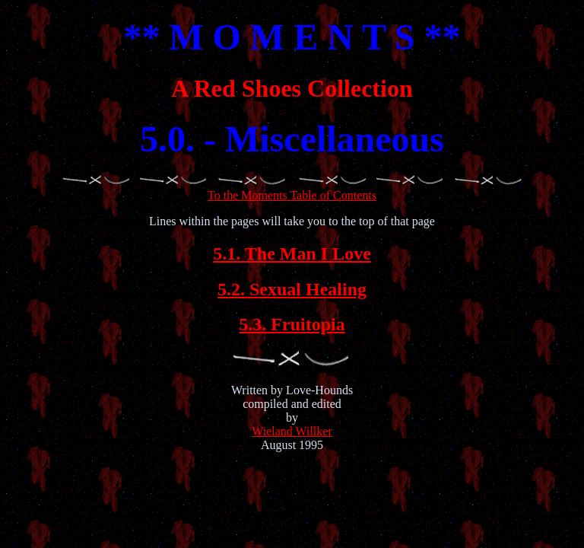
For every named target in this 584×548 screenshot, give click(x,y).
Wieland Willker (292, 431)
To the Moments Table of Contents (292, 188)
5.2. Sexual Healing (292, 289)
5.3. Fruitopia (291, 324)
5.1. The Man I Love (292, 253)
